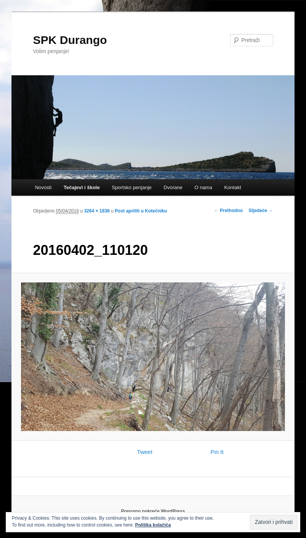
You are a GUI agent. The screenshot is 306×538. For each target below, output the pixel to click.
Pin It (216, 452)
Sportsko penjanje (131, 187)
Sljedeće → (261, 210)
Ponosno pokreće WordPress (153, 511)
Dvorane (173, 187)
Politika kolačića (153, 525)
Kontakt (232, 187)
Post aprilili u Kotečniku (141, 211)
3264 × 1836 (97, 211)
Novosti (43, 187)
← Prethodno (228, 210)
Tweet (144, 452)
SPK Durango (70, 40)
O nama (203, 187)
